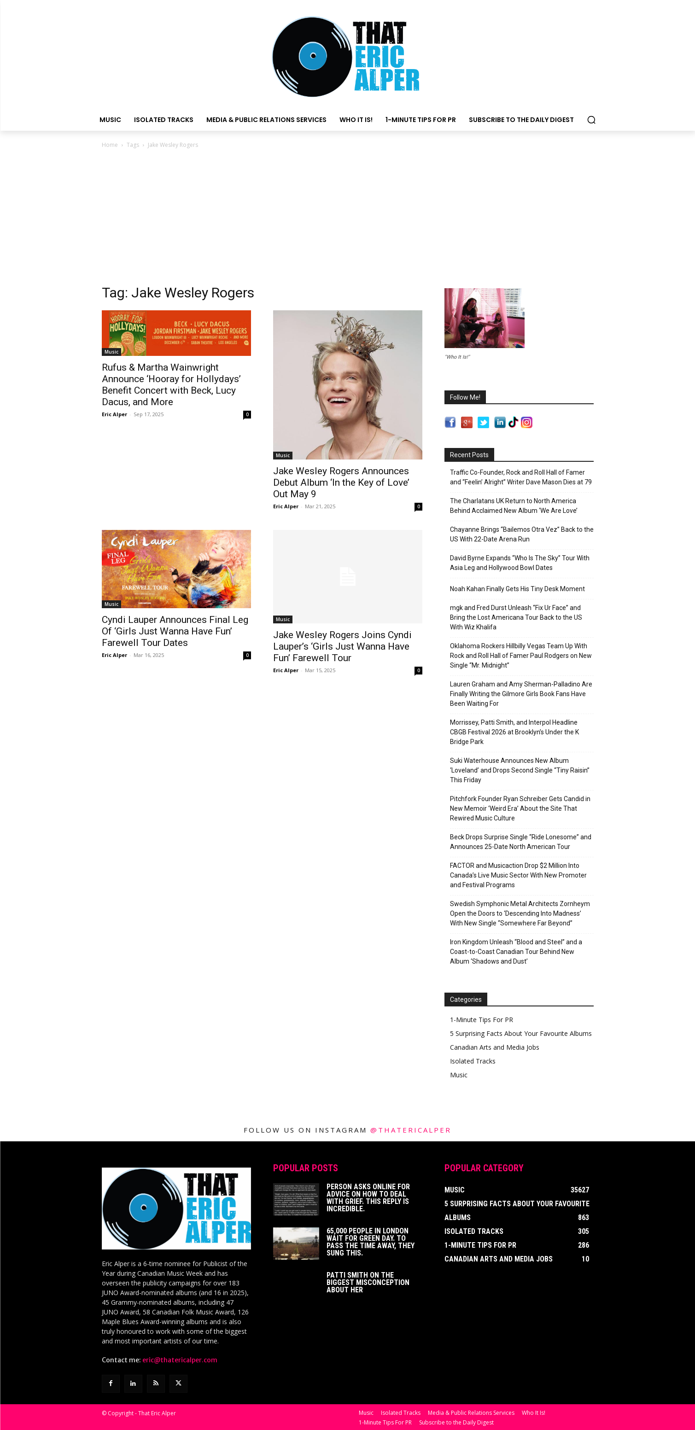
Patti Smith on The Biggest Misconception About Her (368, 1282)
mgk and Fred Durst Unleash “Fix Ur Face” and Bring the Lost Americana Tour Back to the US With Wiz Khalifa (516, 617)
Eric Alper (114, 414)
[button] (591, 120)
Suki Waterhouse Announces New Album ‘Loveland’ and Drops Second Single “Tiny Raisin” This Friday (520, 770)
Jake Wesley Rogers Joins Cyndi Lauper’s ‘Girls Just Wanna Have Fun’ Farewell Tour (342, 646)
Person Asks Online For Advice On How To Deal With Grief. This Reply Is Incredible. (368, 1197)
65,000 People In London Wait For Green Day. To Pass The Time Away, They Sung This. (371, 1242)
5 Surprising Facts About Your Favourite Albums (521, 1033)
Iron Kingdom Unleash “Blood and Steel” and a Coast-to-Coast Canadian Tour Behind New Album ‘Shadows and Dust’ (516, 951)
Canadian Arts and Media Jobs (494, 1047)
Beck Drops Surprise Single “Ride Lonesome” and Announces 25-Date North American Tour (520, 841)
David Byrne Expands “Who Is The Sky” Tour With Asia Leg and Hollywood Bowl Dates (520, 562)
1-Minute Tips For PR (481, 1019)
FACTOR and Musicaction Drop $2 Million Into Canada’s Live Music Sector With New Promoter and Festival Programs (518, 875)
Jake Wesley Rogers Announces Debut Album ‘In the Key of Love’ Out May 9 (341, 482)
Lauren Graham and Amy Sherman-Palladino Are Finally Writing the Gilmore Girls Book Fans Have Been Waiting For (521, 693)
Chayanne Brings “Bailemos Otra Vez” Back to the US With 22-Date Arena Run (522, 534)
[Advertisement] (348, 219)
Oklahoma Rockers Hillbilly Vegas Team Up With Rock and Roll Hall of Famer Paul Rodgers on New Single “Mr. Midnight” (521, 655)
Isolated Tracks (473, 1061)
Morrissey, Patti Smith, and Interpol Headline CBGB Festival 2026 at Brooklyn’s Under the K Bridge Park (514, 732)
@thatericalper (410, 1129)
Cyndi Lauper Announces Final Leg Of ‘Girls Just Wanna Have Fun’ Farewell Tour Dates (175, 631)
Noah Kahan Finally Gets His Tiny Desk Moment (517, 589)
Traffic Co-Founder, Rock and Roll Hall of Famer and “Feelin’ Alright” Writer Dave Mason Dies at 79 (521, 477)
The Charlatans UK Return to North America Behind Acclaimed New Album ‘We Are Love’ (514, 505)
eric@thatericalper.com (179, 1360)
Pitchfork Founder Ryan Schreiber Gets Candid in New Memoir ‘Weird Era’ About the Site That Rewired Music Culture (520, 808)
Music (111, 352)
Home (110, 145)
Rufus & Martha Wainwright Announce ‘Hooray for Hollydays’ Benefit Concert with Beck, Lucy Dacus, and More (171, 384)
